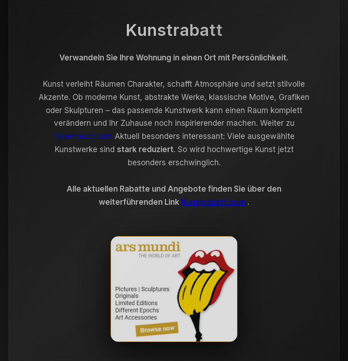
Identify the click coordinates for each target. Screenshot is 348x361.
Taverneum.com (82, 137)
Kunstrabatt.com (213, 203)
